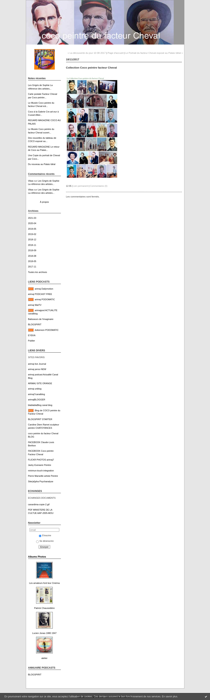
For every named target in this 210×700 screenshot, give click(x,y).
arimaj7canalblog (36, 394)
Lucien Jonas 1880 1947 (44, 633)
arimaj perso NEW (37, 369)
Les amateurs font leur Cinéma (44, 583)
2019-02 (32, 234)
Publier (31, 340)
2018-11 (32, 245)
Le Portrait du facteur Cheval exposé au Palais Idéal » (154, 53)
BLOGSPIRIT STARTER (40, 419)
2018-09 (32, 250)
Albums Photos (37, 556)
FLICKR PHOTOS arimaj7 (41, 459)
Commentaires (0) (98, 186)
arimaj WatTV (35, 305)
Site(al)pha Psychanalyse (40, 481)
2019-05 (32, 229)
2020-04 (32, 223)
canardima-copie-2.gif (39, 504)
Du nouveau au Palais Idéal (41, 164)
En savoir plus (169, 696)
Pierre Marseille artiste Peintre (43, 476)
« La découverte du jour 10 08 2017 (87, 53)
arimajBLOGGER (36, 399)
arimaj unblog (34, 388)
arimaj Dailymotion (44, 289)
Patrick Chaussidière (44, 608)
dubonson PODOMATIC (47, 330)
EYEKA (31, 335)
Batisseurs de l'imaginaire (41, 319)
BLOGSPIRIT (34, 324)
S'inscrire (45, 535)
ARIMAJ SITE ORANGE (40, 383)
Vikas (30, 181)
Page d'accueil (115, 53)
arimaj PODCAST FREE (40, 294)
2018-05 (32, 261)
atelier (44, 658)
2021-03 (32, 218)
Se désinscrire (45, 541)
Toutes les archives (37, 272)
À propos (44, 202)
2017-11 (32, 266)
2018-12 (32, 239)
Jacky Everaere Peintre (39, 465)
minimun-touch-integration (41, 470)
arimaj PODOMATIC (45, 299)
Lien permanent (80, 186)
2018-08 (32, 256)
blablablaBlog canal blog (40, 405)
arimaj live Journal (37, 364)
